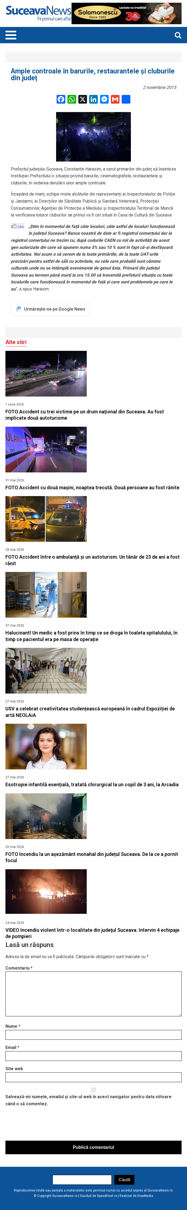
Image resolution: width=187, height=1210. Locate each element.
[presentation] (46, 1125)
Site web (14, 1068)
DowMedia (145, 1196)
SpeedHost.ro (107, 1196)
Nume (12, 1026)
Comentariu (19, 968)
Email (12, 1047)
